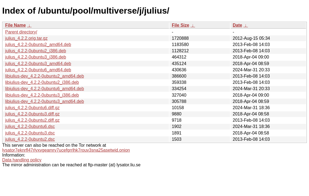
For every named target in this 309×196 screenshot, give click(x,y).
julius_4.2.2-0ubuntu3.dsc (30, 133)
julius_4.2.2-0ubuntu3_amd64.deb (38, 63)
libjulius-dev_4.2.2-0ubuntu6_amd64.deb (44, 88)
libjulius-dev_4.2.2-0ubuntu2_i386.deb (42, 82)
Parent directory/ (21, 32)
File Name (15, 25)
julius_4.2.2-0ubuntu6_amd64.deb (38, 70)
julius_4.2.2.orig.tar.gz (26, 38)
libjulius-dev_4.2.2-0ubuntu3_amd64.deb (44, 101)
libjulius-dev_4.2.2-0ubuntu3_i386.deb (42, 95)
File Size (180, 25)
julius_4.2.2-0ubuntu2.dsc (30, 139)
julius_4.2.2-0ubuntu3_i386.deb (35, 57)
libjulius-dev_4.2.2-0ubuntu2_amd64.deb (44, 76)
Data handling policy (21, 160)
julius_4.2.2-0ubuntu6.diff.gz (32, 107)
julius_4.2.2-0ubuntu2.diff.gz (32, 120)
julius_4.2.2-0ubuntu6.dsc (30, 126)
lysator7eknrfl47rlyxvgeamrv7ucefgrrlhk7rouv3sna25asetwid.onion (66, 150)
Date (237, 25)
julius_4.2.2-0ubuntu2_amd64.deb (38, 44)
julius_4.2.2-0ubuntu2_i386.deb (35, 50)
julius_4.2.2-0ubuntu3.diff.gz (32, 114)
